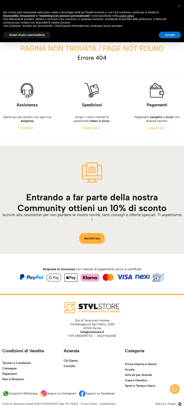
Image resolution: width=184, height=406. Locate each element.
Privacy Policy (89, 403)
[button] (179, 6)
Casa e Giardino (136, 389)
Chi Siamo (71, 364)
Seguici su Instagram (58, 393)
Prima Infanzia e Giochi (141, 373)
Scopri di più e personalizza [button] (27, 34)
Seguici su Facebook (96, 393)
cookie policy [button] (126, 15)
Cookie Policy (108, 403)
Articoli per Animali (138, 384)
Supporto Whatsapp (20, 393)
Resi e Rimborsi (13, 386)
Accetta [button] (170, 34)
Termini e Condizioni (16, 370)
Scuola (129, 378)
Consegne (9, 375)
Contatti (69, 369)
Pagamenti (9, 381)
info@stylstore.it (92, 332)
